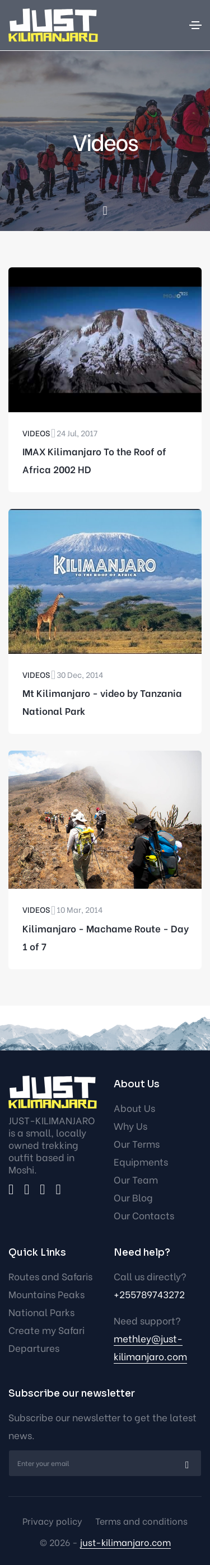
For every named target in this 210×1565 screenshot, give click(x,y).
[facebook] (10, 1189)
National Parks (41, 1312)
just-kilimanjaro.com (125, 1541)
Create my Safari (46, 1330)
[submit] (186, 1463)
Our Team (136, 1179)
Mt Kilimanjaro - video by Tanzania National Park (102, 702)
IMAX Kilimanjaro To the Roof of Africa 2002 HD (94, 460)
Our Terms (137, 1144)
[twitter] (26, 1189)
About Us (134, 1108)
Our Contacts (144, 1215)
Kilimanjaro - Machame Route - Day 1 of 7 (105, 937)
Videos (36, 433)
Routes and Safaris (50, 1276)
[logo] (52, 1092)
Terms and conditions (141, 1520)
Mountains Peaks (46, 1294)
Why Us (130, 1126)
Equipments (141, 1161)
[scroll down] (104, 211)
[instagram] (42, 1189)
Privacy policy (52, 1520)
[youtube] (57, 1189)
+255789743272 (149, 1294)
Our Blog (133, 1197)
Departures (33, 1348)
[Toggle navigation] (195, 25)
